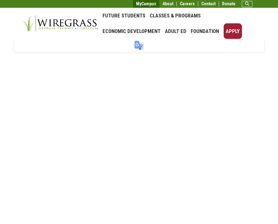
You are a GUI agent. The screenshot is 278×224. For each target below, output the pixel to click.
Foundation (205, 31)
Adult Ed (175, 31)
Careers (187, 4)
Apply (233, 31)
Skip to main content (23, 4)
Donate (228, 4)
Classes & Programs (175, 15)
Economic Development (132, 31)
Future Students (124, 15)
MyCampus (146, 3)
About (167, 4)
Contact (208, 4)
